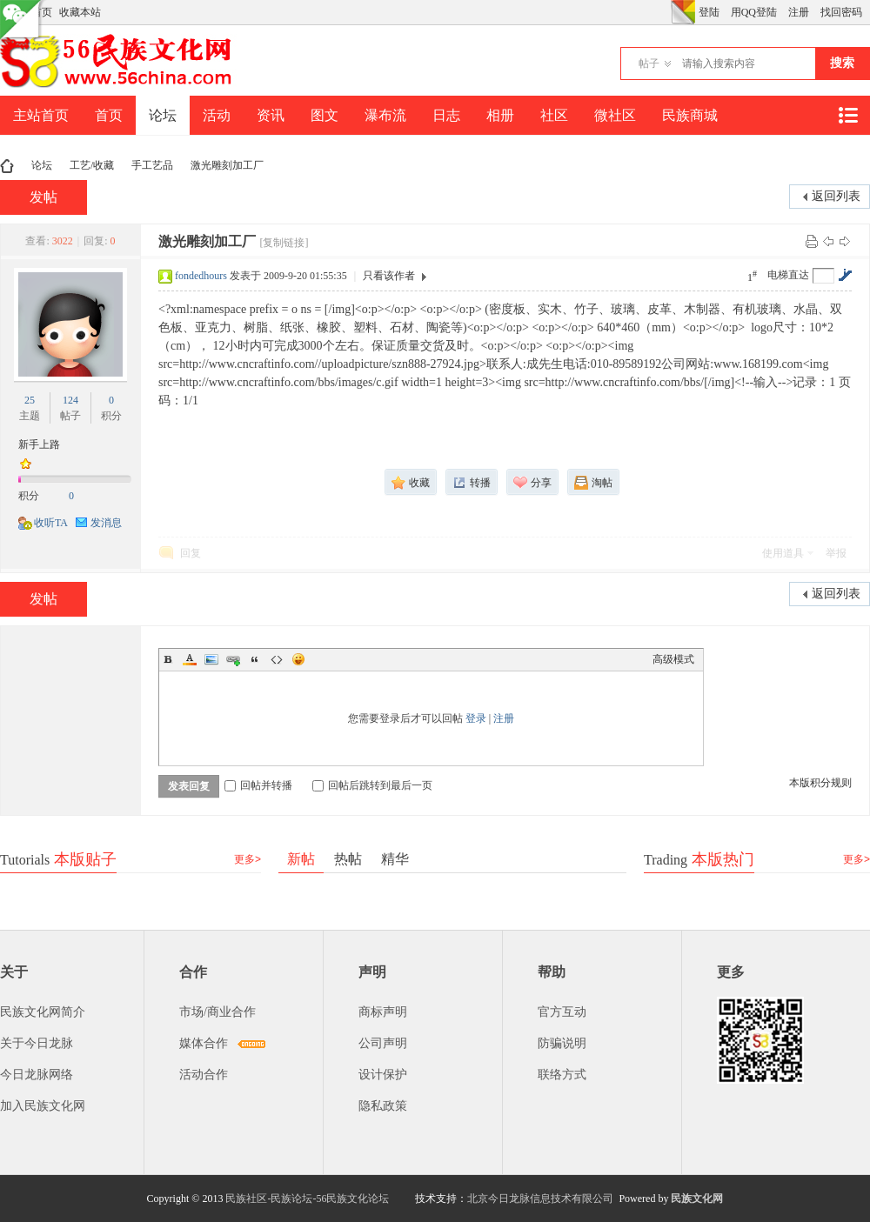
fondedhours (201, 276)
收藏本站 (80, 12)
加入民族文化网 (42, 1105)
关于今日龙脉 (36, 1043)
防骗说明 (562, 1043)
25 (29, 400)
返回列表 (836, 196)
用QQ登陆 (754, 12)
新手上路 (39, 444)
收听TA (51, 523)
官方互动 (562, 1011)
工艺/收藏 (92, 165)
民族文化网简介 (42, 1011)
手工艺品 (152, 165)
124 (70, 400)
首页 (109, 115)
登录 (475, 718)
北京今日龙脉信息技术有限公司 (540, 1198)
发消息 (106, 523)
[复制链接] (283, 243)
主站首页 (41, 115)
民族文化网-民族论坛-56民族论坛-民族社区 (7, 165)
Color (189, 659)
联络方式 (562, 1074)
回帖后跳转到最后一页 (372, 785)
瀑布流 (385, 115)
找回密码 (841, 12)
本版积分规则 (820, 783)
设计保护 (382, 1074)
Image (211, 659)
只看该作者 (389, 276)
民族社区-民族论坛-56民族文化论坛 (307, 1198)
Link (233, 659)
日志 (446, 115)
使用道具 (783, 553)
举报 (836, 553)
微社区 (615, 115)
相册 (500, 115)
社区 (554, 115)
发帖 (43, 197)
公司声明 (382, 1043)
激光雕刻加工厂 (227, 165)
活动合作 (203, 1074)
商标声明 (382, 1011)
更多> (247, 859)
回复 (190, 553)
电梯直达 (788, 275)
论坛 (163, 115)
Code (276, 659)
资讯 (270, 115)
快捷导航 (847, 115)
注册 (798, 12)
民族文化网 (697, 1198)
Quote (255, 659)
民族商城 (690, 115)
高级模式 (673, 659)
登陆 (709, 12)
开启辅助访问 (666, 12)
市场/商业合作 (217, 1011)
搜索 (842, 63)
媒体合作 (203, 1043)
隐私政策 (382, 1105)
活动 (217, 115)
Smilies (298, 659)
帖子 (649, 63)
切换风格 (683, 12)
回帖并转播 (258, 785)
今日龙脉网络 (36, 1074)
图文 (324, 115)
